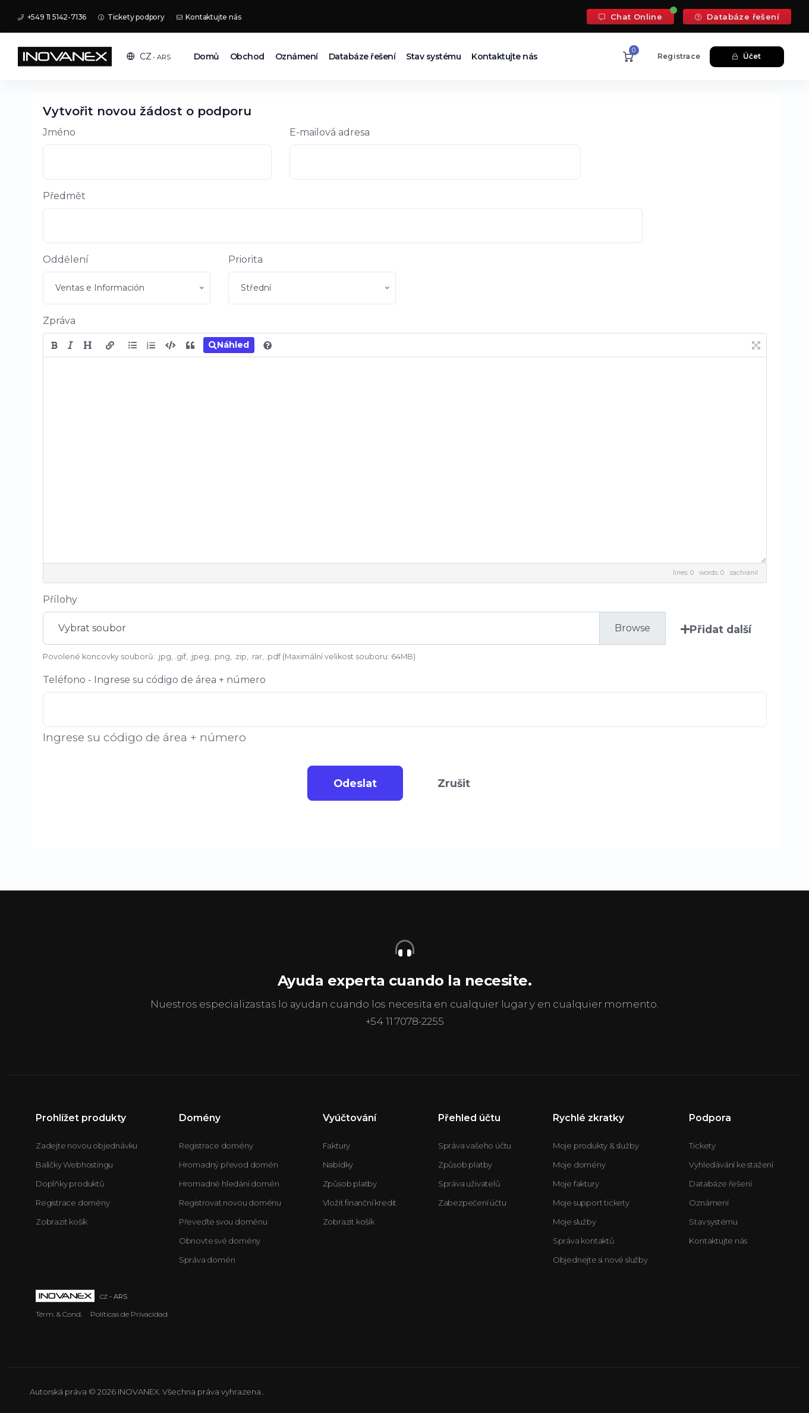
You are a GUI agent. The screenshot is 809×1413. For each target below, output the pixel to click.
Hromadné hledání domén (229, 1183)
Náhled (229, 344)
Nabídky (338, 1164)
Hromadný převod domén (228, 1164)
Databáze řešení (737, 16)
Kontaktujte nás (209, 16)
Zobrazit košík (61, 1221)
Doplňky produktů (70, 1183)
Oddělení (66, 259)
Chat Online (630, 16)
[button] (149, 56)
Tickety (702, 1145)
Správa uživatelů (469, 1183)
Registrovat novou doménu (230, 1202)
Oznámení (296, 56)
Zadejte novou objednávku (86, 1145)
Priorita (245, 259)
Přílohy (60, 599)
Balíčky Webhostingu (74, 1164)
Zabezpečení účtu (472, 1202)
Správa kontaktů (584, 1240)
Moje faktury (576, 1183)
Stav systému (433, 56)
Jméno (59, 132)
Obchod (247, 56)
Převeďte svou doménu (223, 1221)
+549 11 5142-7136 (52, 16)
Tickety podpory (131, 16)
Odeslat (351, 783)
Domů (206, 56)
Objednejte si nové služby (600, 1259)
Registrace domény (73, 1202)
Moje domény (579, 1164)
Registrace (678, 56)
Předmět (64, 196)
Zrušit (458, 783)
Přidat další (714, 629)
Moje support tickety (591, 1202)
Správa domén (207, 1259)
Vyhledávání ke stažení (731, 1164)
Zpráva (59, 320)
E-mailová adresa (329, 132)
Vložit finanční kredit (360, 1202)
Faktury (337, 1145)
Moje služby (574, 1221)
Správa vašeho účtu (474, 1145)
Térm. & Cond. (59, 1314)
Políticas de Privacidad (129, 1314)
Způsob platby (350, 1183)
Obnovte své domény (219, 1240)
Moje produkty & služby (596, 1145)
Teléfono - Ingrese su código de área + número (154, 679)
